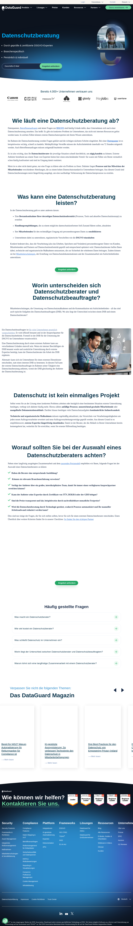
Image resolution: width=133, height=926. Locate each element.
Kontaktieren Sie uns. (30, 793)
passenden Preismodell (70, 466)
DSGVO (60, 130)
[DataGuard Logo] (11, 7)
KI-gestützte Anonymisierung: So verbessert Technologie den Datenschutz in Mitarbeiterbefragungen (59, 741)
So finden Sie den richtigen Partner (79, 522)
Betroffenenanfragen (29, 130)
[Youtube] (66, 904)
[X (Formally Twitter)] (72, 904)
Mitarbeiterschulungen (25, 256)
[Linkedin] (60, 904)
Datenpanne (112, 143)
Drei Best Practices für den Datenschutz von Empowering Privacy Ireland (102, 737)
